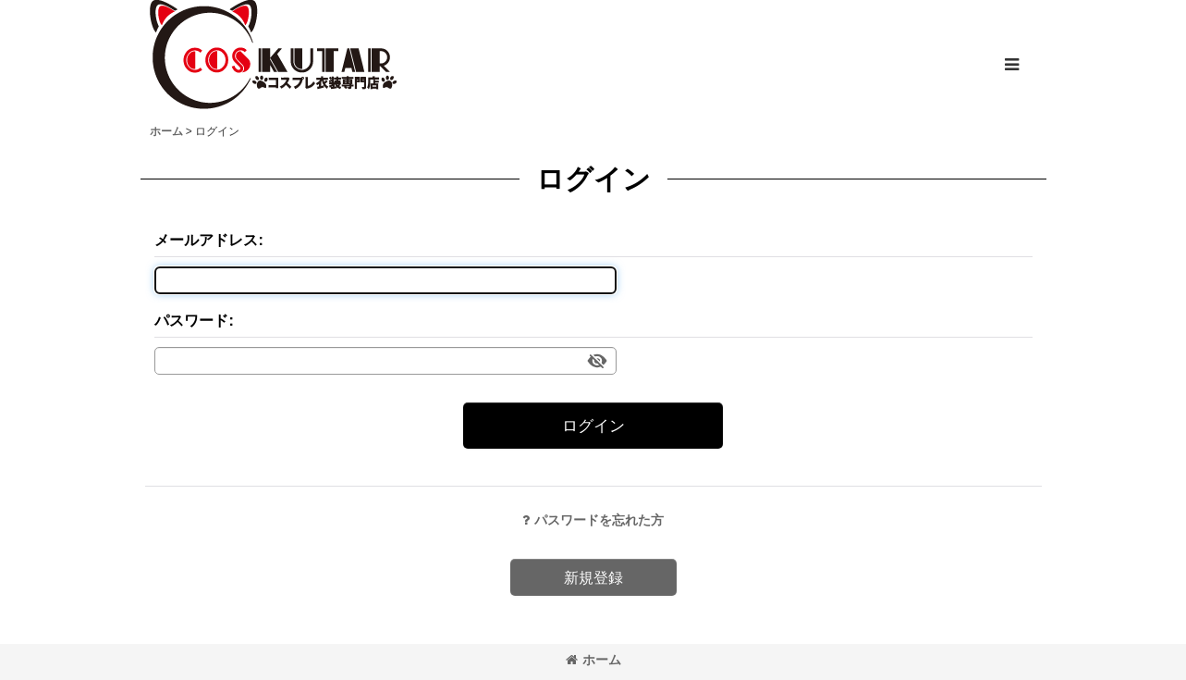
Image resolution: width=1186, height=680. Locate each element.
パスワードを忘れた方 (593, 520)
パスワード (191, 320)
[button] (1011, 65)
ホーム (593, 659)
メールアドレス (206, 239)
